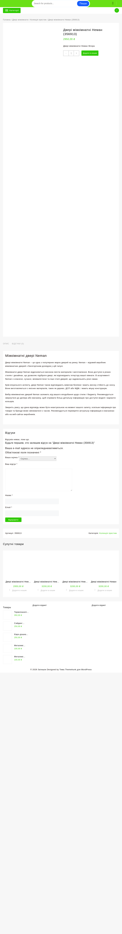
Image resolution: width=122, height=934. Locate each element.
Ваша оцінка (12, 719)
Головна (6, 20)
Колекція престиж (38, 20)
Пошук (83, 3)
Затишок (42, 931)
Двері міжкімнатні (20, 20)
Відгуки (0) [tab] (18, 605)
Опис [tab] (6, 605)
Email (8, 769)
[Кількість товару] (71, 53)
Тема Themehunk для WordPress (76, 931)
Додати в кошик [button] (19, 852)
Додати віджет (40, 867)
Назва (9, 757)
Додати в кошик (90, 53)
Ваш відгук (11, 725)
